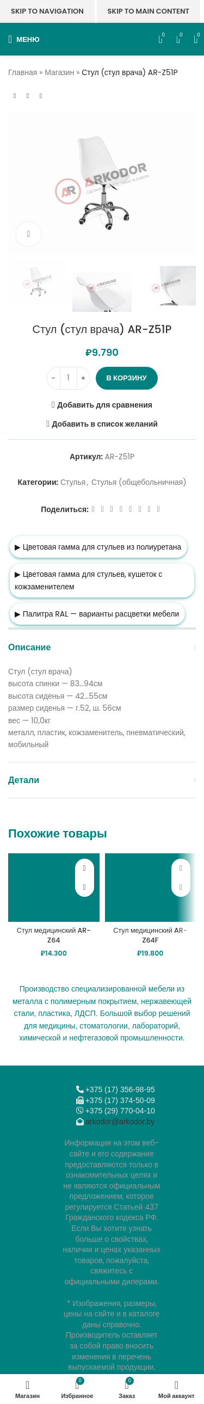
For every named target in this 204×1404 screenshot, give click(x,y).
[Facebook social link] (93, 509)
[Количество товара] (68, 378)
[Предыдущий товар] (14, 95)
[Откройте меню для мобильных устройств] (24, 39)
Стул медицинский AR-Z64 (54, 935)
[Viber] (158, 509)
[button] (84, 887)
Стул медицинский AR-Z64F (150, 935)
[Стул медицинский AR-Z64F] (150, 887)
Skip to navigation (47, 11)
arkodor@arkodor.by (119, 1121)
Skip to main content (148, 11)
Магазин (59, 72)
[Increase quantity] (83, 378)
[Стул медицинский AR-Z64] (54, 887)
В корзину (127, 378)
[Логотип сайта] (99, 38)
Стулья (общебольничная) (139, 482)
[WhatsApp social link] (130, 509)
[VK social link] (139, 509)
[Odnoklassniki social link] (121, 509)
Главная (22, 72)
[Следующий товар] (40, 95)
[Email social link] (111, 509)
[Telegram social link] (149, 509)
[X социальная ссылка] (102, 509)
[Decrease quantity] (53, 378)
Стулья (72, 482)
